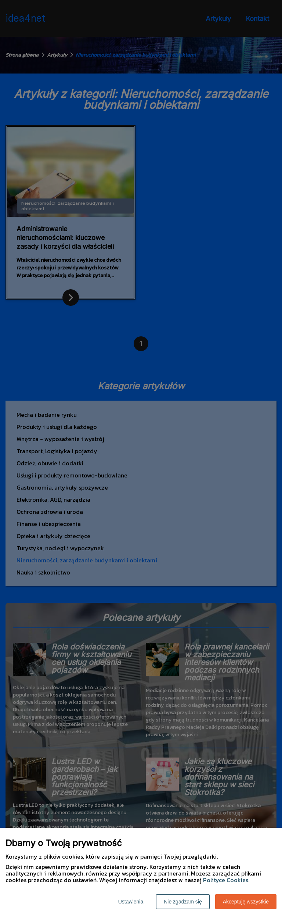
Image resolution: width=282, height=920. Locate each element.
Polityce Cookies (225, 880)
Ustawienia (130, 902)
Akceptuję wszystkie (246, 902)
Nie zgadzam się (183, 902)
